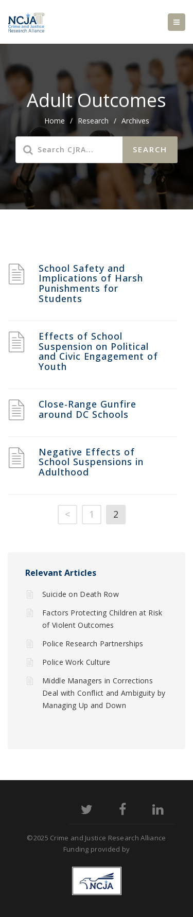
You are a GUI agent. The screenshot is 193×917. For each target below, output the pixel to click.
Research (93, 121)
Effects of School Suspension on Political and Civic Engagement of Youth (98, 351)
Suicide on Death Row (80, 594)
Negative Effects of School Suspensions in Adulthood (91, 462)
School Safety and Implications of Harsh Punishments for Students (91, 283)
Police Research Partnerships (92, 643)
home (54, 121)
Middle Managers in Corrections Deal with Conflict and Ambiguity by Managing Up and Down (104, 693)
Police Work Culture (76, 662)
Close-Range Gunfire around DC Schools (87, 409)
